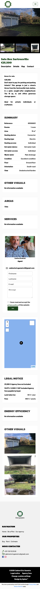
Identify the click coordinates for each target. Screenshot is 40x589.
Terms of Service (18, 586)
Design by (21, 579)
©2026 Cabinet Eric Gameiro (20, 570)
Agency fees (27, 573)
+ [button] (7, 322)
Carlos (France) (20, 258)
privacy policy (12, 305)
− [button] (7, 325)
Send (13, 308)
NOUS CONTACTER (11, 546)
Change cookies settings (21, 576)
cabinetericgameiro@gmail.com (17, 554)
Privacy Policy (32, 584)
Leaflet (33, 366)
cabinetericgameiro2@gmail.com (21, 268)
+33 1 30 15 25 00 (10, 551)
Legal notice (15, 573)
